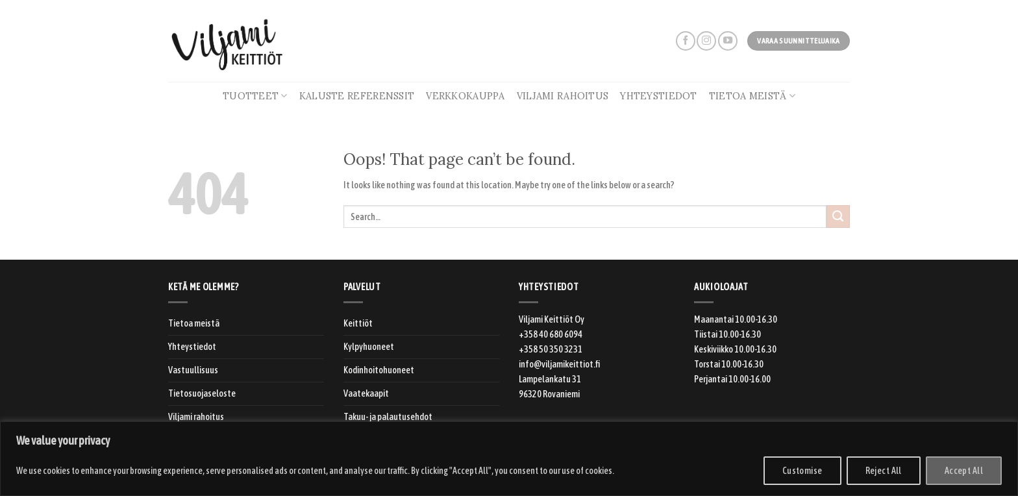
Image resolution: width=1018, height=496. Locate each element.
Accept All (964, 470)
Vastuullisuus (193, 370)
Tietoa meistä (752, 96)
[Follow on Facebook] (685, 41)
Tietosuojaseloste (202, 393)
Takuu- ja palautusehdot (387, 417)
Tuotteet (255, 96)
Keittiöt (358, 323)
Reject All (883, 470)
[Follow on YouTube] (728, 41)
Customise (802, 470)
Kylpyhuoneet (368, 346)
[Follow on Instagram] (706, 41)
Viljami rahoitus (563, 96)
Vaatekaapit (366, 393)
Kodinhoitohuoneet (378, 370)
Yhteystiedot (658, 96)
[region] (509, 458)
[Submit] (838, 217)
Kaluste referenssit (356, 96)
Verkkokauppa (465, 96)
